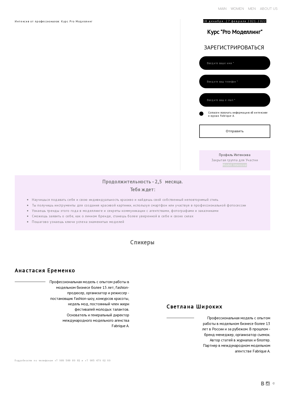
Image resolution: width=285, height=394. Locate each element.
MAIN (222, 9)
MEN (252, 9)
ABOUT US (269, 9)
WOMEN (237, 9)
